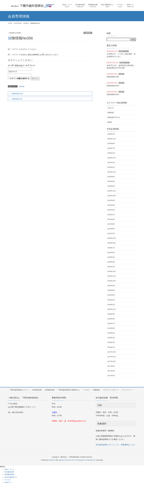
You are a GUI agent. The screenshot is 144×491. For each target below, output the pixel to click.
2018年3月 (111, 338)
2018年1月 (111, 347)
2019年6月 (111, 295)
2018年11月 (111, 309)
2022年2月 (111, 214)
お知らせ (110, 108)
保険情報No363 (113, 94)
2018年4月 (111, 333)
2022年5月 (111, 210)
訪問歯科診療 (49, 390)
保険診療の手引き (123, 51)
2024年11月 (111, 158)
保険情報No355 (17, 94)
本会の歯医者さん (10, 477)
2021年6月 (111, 229)
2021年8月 (111, 224)
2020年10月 (111, 243)
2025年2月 (111, 153)
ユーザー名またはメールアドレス (21, 65)
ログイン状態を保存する (20, 78)
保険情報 (88, 33)
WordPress (51, 460)
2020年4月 (111, 257)
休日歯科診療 (37, 390)
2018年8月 (111, 319)
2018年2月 (111, 342)
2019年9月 (111, 285)
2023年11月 (111, 172)
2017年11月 (111, 357)
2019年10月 (111, 281)
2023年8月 (111, 177)
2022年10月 (111, 196)
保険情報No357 (17, 99)
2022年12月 (111, 191)
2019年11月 (111, 276)
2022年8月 (111, 200)
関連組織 (96, 390)
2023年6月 (111, 181)
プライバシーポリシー (111, 390)
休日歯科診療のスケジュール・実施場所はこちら (115, 445)
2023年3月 (111, 186)
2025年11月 (111, 139)
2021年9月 (111, 219)
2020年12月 (111, 238)
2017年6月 (111, 371)
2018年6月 (111, 328)
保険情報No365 (113, 77)
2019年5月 (111, 300)
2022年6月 (111, 205)
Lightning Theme (63, 460)
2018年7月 (111, 323)
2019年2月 (111, 304)
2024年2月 (111, 167)
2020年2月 (111, 267)
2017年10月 (111, 361)
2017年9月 (111, 366)
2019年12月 (111, 271)
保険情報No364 (113, 86)
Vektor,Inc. (93, 460)
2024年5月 (111, 162)
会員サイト (8, 482)
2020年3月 (111, 262)
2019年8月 (111, 290)
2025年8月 (111, 143)
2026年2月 (111, 134)
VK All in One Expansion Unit (78, 460)
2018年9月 (111, 314)
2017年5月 (111, 375)
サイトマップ (127, 390)
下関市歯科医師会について (19, 390)
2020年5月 (111, 252)
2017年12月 (111, 352)
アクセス (86, 390)
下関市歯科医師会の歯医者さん (69, 390)
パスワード (12, 72)
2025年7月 (111, 148)
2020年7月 (111, 248)
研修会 (109, 122)
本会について (9, 469)
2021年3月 (111, 233)
